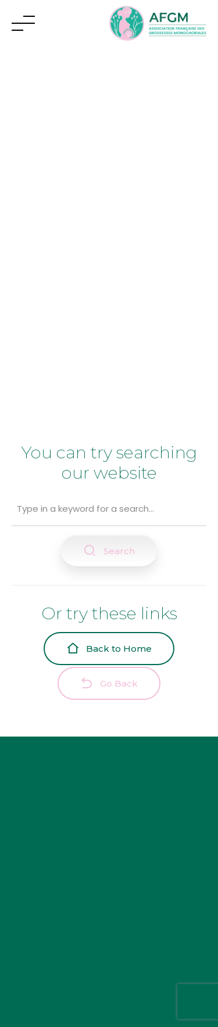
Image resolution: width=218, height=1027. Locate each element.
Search (108, 551)
